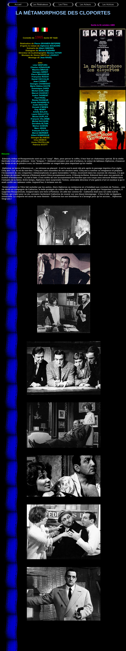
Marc (40, 128)
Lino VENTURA (40, 65)
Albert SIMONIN (46, 48)
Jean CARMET (40, 81)
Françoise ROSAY (40, 77)
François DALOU (40, 130)
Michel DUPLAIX (40, 116)
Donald (40, 107)
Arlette (40, 112)
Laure (40, 114)
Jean (46, 57)
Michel (40, 91)
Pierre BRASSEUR (40, 74)
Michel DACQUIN (40, 121)
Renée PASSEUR (40, 100)
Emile (40, 102)
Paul (40, 98)
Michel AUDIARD (47, 50)
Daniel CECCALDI (40, 79)
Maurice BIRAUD (40, 70)
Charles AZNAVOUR (40, 67)
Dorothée (40, 123)
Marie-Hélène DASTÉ (40, 86)
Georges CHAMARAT (40, 84)
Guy (40, 109)
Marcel (40, 93)
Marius (40, 126)
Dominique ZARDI (40, 88)
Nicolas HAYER (54, 53)
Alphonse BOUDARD (50, 46)
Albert (40, 135)
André (40, 95)
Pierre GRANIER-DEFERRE (47, 43)
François (40, 119)
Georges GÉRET (40, 72)
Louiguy (54, 55)
